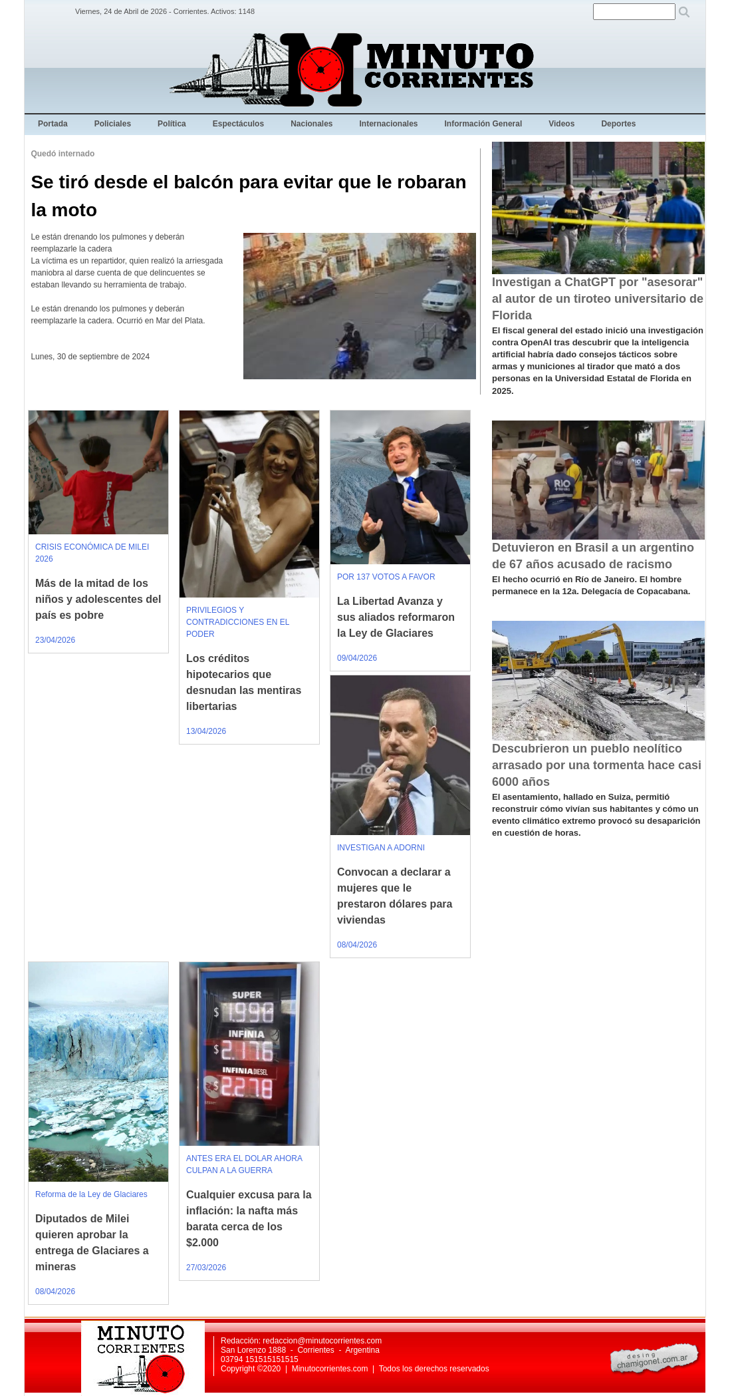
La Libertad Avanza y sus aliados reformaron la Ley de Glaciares (396, 617)
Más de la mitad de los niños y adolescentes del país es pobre (98, 599)
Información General (484, 123)
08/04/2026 (357, 945)
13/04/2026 (206, 731)
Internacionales (389, 123)
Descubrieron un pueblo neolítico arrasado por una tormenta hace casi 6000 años (596, 765)
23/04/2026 (55, 640)
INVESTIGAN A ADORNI (381, 847)
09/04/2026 (357, 658)
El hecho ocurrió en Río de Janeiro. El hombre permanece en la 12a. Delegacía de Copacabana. (591, 585)
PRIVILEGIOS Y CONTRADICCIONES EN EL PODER (237, 622)
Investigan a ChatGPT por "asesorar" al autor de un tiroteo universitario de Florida (597, 298)
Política (172, 123)
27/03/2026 (206, 1267)
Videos (561, 123)
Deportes (618, 123)
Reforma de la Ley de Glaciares (91, 1194)
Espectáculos (238, 123)
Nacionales (311, 123)
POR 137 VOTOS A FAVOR (386, 577)
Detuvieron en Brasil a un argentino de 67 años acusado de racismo (593, 556)
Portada (53, 123)
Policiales (112, 123)
